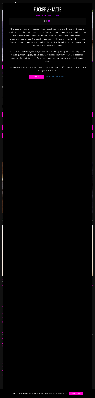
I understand (76, 393)
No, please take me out (55, 77)
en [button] (47, 21)
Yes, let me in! (36, 77)
